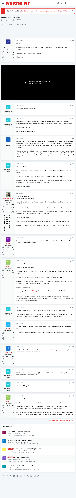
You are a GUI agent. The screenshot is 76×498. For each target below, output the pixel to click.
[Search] (73, 3)
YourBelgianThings (13, 451)
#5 (73, 164)
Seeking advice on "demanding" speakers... (28, 449)
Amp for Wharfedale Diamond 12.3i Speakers (23, 466)
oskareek (10, 433)
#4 (73, 138)
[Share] (70, 41)
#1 (73, 40)
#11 (72, 347)
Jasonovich (16, 461)
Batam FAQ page (32, 291)
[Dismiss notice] (72, 11)
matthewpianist (17, 469)
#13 (72, 383)
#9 (73, 307)
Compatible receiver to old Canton (19, 432)
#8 (73, 261)
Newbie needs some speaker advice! (20, 440)
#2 (73, 105)
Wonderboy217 (12, 442)
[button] (3, 3)
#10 (72, 323)
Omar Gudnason (12, 459)
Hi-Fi (24, 433)
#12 (72, 370)
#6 (73, 193)
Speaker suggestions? (21, 457)
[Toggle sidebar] (69, 3)
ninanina (15, 452)
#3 (73, 119)
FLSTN (9, 468)
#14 (72, 396)
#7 (73, 238)
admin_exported (7, 20)
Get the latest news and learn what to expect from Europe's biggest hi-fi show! (45, 11)
